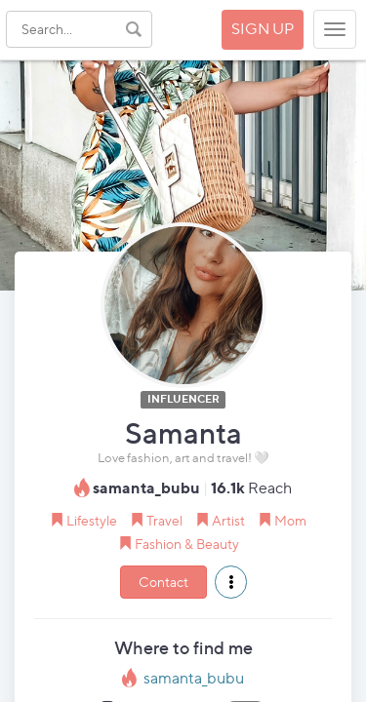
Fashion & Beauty (187, 543)
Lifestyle (91, 520)
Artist (228, 520)
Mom (290, 520)
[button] (231, 582)
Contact (163, 581)
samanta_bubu (193, 678)
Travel (164, 520)
